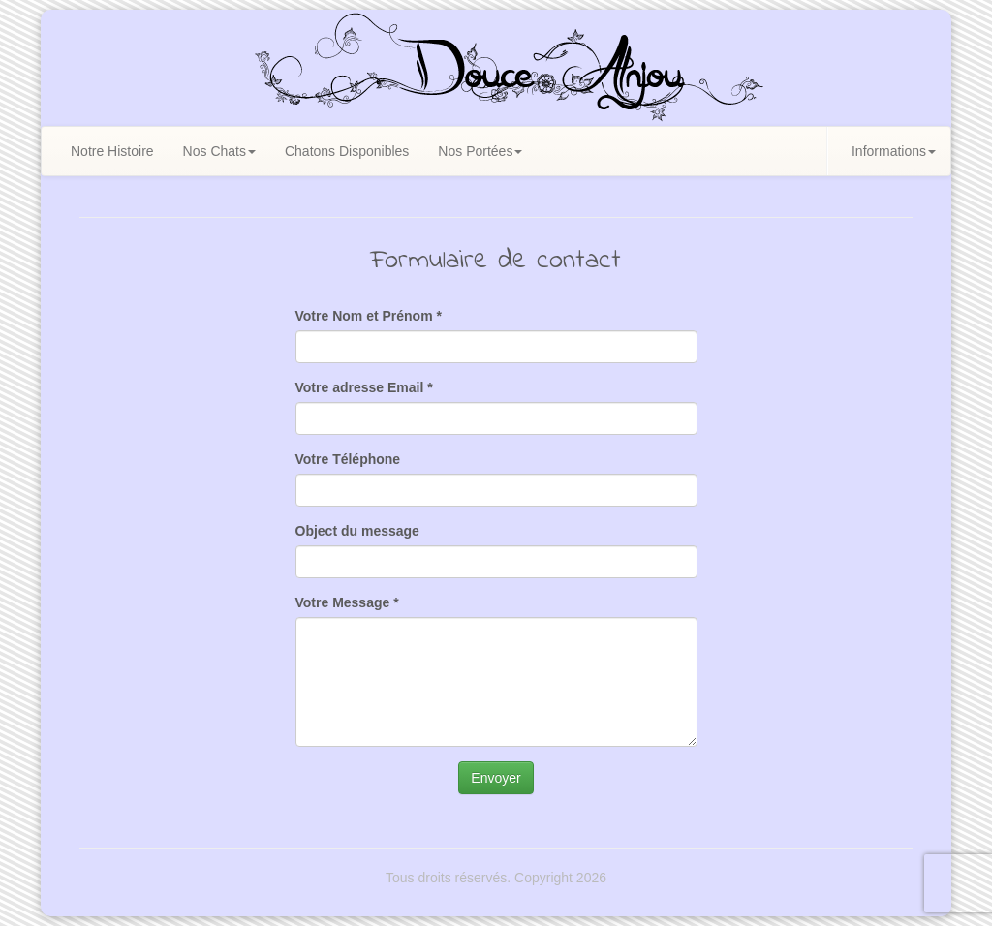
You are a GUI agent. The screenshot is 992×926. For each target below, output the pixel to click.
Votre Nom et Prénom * (368, 316)
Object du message (357, 531)
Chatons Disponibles (347, 151)
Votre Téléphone (348, 459)
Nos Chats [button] (219, 151)
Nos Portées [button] (480, 151)
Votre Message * (347, 602)
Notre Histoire (112, 151)
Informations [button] (894, 151)
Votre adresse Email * (364, 387)
